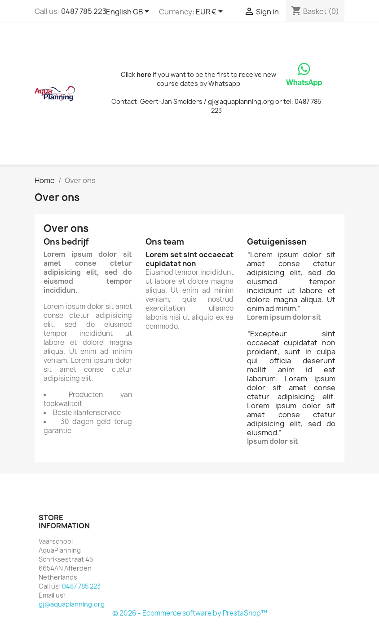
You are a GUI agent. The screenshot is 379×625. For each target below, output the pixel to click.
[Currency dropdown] (211, 12)
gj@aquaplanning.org (72, 604)
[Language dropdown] (129, 12)
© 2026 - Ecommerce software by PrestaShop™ (189, 613)
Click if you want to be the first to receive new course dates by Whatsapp (198, 79)
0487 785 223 (83, 11)
